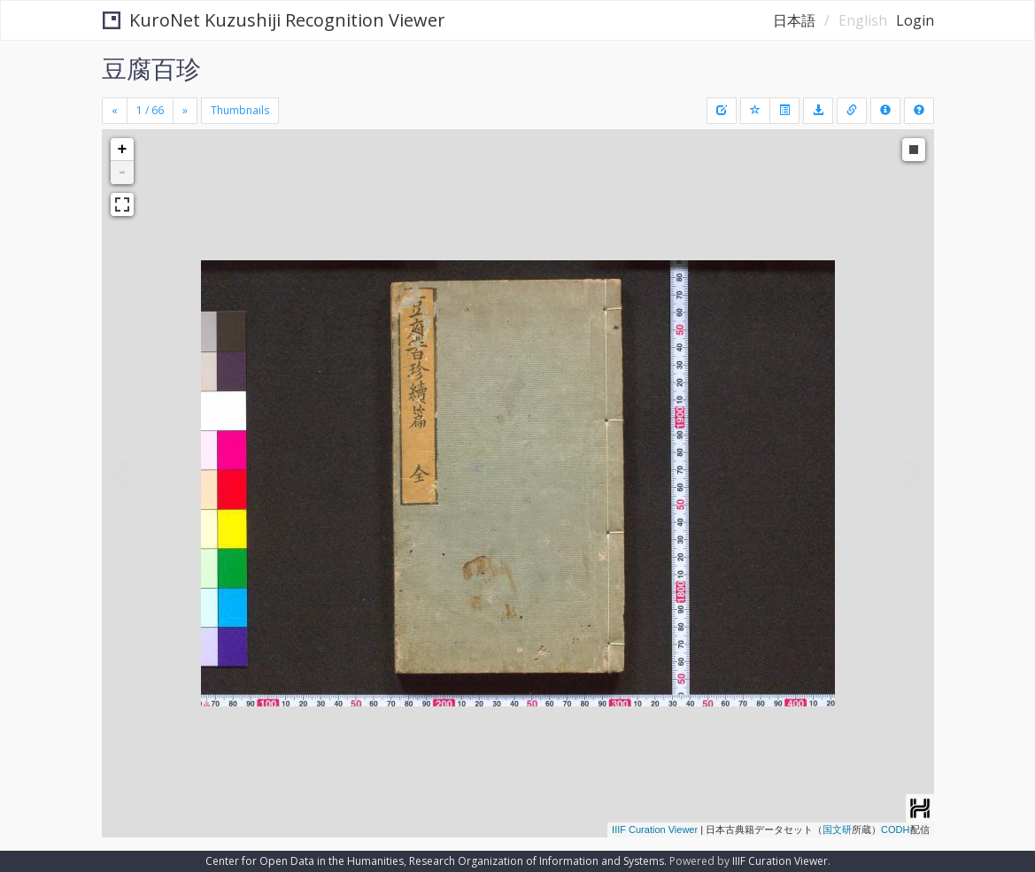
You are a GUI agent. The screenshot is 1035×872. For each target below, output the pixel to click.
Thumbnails (240, 110)
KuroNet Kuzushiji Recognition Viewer (274, 20)
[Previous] (114, 110)
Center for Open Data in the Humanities (304, 860)
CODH (895, 829)
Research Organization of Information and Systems (536, 860)
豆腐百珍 (151, 68)
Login (915, 20)
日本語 (794, 20)
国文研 (837, 829)
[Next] (185, 110)
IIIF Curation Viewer (655, 829)
